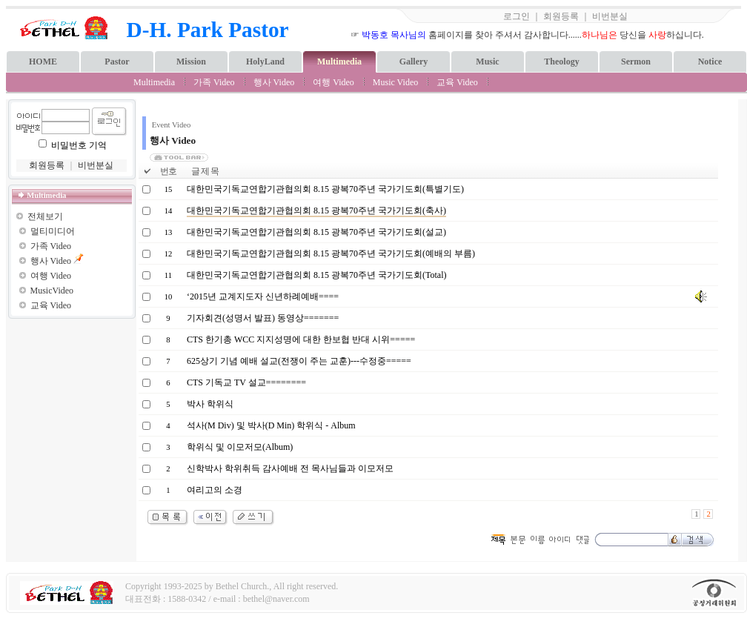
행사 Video (274, 82)
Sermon (636, 61)
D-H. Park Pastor (208, 30)
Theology (561, 61)
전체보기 (45, 216)
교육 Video (457, 82)
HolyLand (265, 61)
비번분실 (610, 16)
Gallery (413, 61)
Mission (191, 61)
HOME (43, 61)
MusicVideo (52, 290)
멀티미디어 (52, 231)
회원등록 (561, 16)
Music (487, 61)
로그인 (516, 16)
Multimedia (339, 61)
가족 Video (214, 82)
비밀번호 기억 (79, 145)
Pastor (116, 61)
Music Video (395, 82)
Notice (710, 61)
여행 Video (333, 82)
